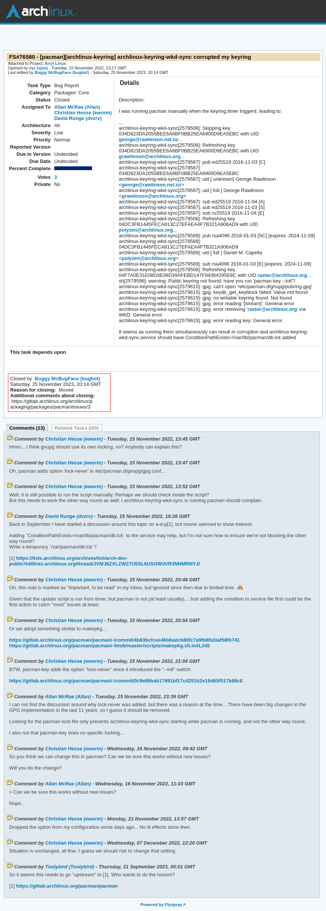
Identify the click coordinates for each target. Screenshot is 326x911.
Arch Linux (41, 11)
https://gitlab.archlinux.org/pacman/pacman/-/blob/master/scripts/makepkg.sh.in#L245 (109, 645)
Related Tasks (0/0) (77, 428)
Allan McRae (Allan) (77, 107)
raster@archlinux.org (282, 275)
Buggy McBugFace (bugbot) (61, 72)
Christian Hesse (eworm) (83, 112)
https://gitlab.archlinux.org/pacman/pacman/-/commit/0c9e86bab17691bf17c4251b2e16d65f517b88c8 (126, 681)
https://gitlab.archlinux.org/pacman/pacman (66, 886)
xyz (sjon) (38, 68)
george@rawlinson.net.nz (148, 139)
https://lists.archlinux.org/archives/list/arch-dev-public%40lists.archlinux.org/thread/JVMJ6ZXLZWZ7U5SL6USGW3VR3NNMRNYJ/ (104, 561)
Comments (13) (27, 428)
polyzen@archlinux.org (146, 230)
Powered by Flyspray (161, 904)
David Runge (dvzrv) (78, 118)
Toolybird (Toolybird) (69, 867)
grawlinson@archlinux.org (150, 156)
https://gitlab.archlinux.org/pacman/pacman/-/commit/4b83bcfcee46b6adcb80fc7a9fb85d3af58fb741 (124, 640)
